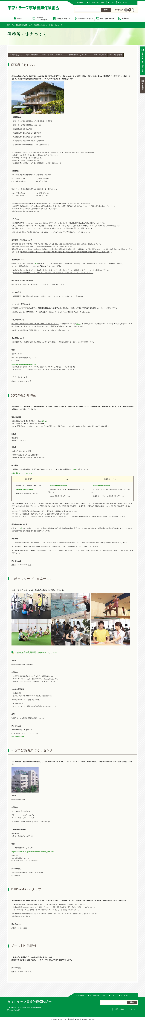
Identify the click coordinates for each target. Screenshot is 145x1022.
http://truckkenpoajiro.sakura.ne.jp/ (23, 364)
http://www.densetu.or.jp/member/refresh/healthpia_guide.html (32, 852)
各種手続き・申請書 (105, 18)
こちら (73, 469)
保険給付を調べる (62, 18)
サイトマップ (124, 3)
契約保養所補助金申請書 (58, 486)
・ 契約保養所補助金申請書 (23, 489)
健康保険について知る (40, 18)
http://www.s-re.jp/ (17, 736)
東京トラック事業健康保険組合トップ (19, 25)
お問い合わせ (119, 1009)
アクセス (132, 1009)
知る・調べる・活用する (142, 61)
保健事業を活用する (83, 18)
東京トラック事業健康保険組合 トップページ (18, 18)
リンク (112, 3)
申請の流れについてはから (23, 473)
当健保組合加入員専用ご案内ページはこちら (36, 652)
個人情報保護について (96, 3)
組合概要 (80, 3)
